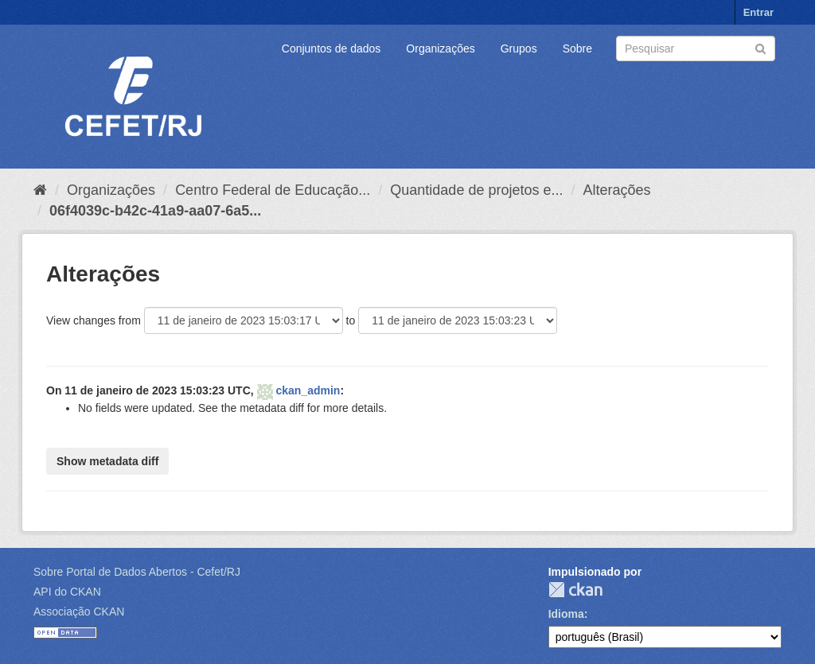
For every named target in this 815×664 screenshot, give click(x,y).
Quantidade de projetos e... (476, 190)
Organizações (440, 48)
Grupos (519, 48)
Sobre (577, 48)
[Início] (40, 190)
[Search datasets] (695, 48)
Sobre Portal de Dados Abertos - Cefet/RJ (136, 571)
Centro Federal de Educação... (272, 190)
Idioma (566, 614)
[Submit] (760, 47)
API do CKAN (67, 591)
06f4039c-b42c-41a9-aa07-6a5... (155, 211)
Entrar (758, 12)
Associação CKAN (78, 611)
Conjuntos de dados (331, 48)
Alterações (617, 190)
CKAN (575, 589)
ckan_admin (307, 390)
